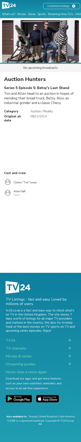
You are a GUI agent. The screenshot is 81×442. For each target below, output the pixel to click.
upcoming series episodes (24, 331)
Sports (42, 14)
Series (32, 14)
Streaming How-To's (60, 14)
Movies (21, 14)
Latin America (67, 416)
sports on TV (60, 327)
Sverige (33, 416)
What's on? (8, 14)
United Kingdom (48, 416)
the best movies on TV (33, 327)
